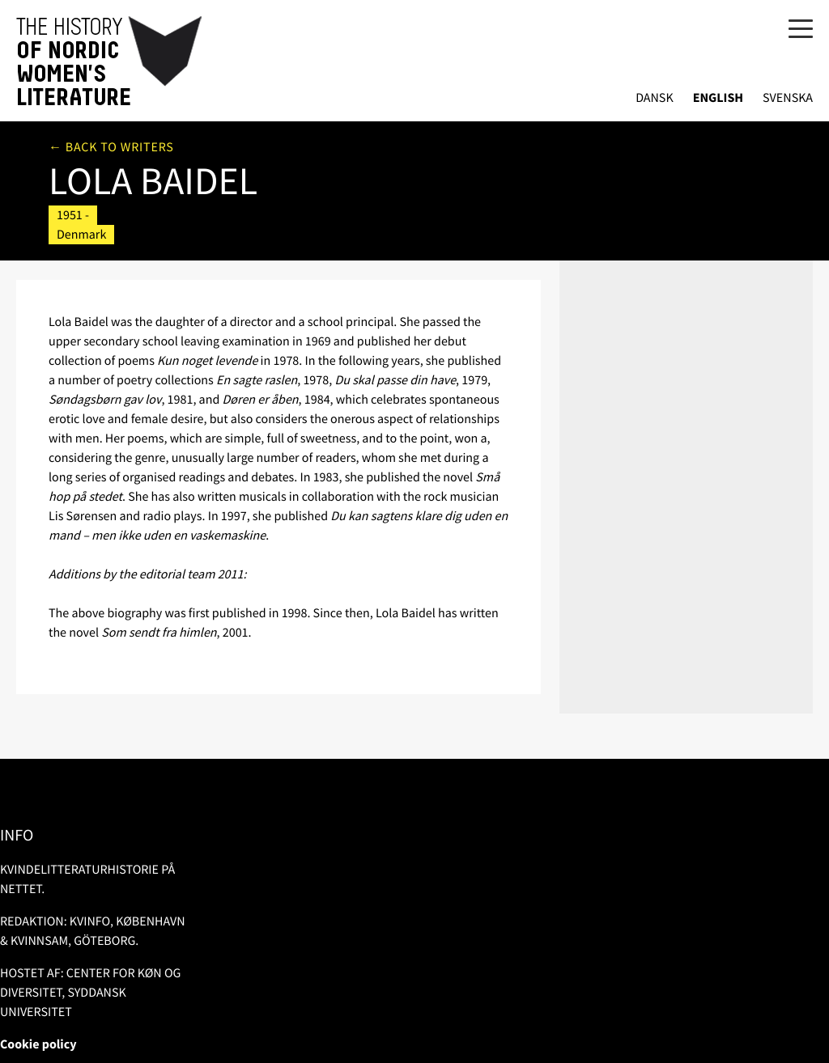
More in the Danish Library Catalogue (675, 202)
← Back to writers (111, 147)
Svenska (788, 98)
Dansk (655, 98)
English (718, 98)
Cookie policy (38, 1044)
